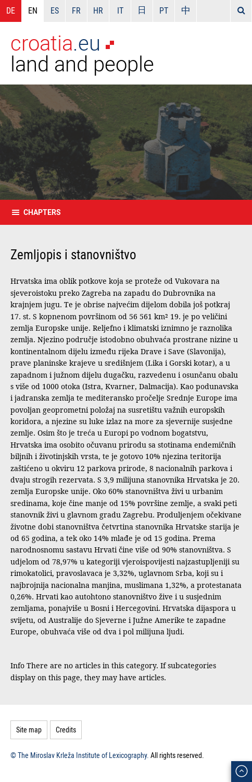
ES (55, 10)
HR (98, 10)
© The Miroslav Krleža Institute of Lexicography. (79, 755)
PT (163, 10)
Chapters (42, 212)
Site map (29, 730)
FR (76, 10)
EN (32, 10)
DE (10, 10)
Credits (66, 730)
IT (120, 10)
